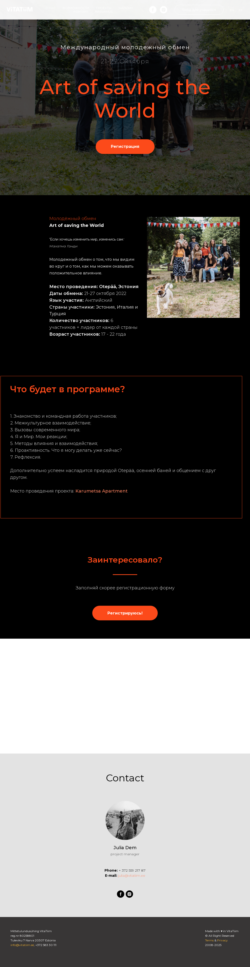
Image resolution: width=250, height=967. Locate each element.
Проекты (103, 8)
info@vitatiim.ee (22, 945)
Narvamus (104, 11)
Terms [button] (209, 940)
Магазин (126, 8)
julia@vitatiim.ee (131, 875)
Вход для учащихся (199, 10)
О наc (50, 8)
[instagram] (163, 9)
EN (232, 10)
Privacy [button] (222, 940)
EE (241, 10)
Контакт (80, 11)
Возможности (76, 8)
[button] (125, 146)
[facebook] (152, 9)
